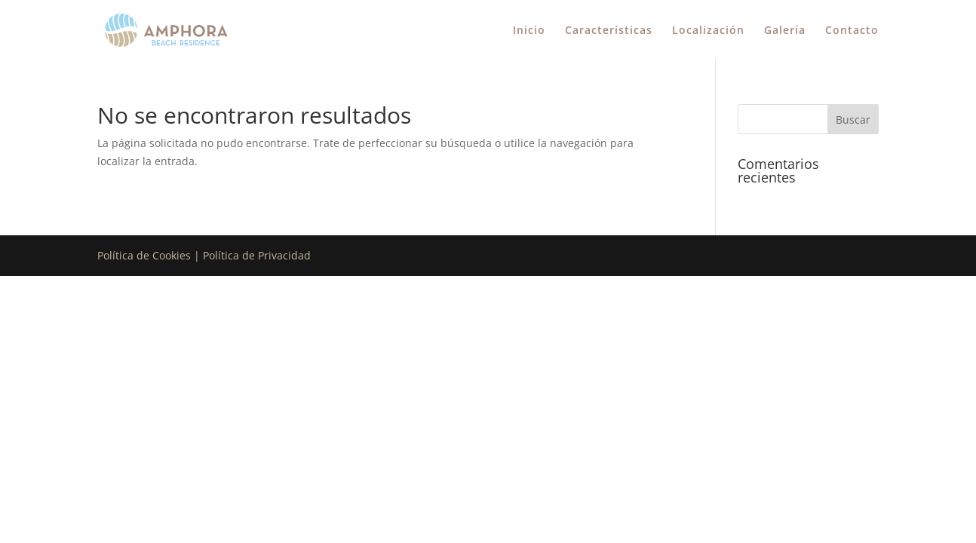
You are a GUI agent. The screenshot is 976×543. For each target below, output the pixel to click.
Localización (708, 31)
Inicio (529, 31)
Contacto (852, 31)
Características (608, 31)
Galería (785, 31)
